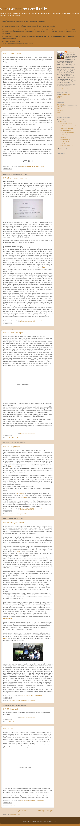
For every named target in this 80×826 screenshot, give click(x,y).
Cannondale (60, 110)
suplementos (31, 700)
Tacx (10, 438)
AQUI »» (44, 268)
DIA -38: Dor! (8, 729)
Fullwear (59, 108)
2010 (60, 119)
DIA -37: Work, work (10, 709)
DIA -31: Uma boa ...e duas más (15, 178)
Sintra (25, 513)
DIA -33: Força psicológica (13, 333)
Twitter (58, 97)
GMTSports (23, 497)
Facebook (59, 96)
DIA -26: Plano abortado (12, 54)
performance (24, 700)
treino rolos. (12, 805)
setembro (62, 148)
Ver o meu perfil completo (63, 88)
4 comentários (40, 321)
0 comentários (40, 433)
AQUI (11, 466)
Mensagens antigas (45, 811)
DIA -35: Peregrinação (11, 447)
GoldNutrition (7, 618)
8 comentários (40, 166)
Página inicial (21, 811)
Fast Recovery (20, 493)
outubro (62, 121)
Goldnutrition (16, 700)
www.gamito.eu (16, 41)
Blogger (55, 821)
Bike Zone (59, 106)
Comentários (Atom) (15, 814)
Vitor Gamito (70, 52)
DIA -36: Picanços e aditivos (13, 523)
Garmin (11, 700)
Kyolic (5, 638)
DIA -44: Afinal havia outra (66, 145)
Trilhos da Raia (16, 438)
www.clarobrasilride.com (26, 43)
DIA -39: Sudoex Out (65, 139)
